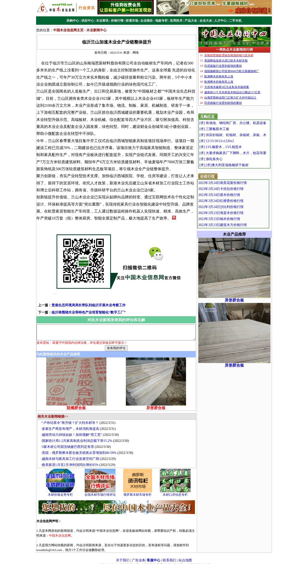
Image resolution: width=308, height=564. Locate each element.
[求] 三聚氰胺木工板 (223, 129)
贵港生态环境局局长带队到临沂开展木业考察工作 (81, 298)
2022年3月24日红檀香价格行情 (231, 201)
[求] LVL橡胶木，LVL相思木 (229, 147)
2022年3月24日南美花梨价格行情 (232, 183)
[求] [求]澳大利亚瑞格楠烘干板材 (232, 165)
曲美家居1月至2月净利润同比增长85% (71, 460)
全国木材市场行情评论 (101, 490)
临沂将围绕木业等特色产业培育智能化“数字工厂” (81, 305)
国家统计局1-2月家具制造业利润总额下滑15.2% (78, 436)
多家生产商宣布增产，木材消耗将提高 (71, 424)
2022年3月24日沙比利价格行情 (231, 207)
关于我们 (122, 556)
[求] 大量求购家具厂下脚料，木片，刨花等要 (242, 153)
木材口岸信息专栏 (176, 490)
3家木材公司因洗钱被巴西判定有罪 (69, 442)
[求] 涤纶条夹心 (220, 159)
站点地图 (185, 556)
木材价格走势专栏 (61, 490)
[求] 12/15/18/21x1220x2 (225, 141)
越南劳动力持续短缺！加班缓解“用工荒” (73, 430)
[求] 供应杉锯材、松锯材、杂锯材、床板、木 (242, 135)
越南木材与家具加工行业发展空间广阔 (71, 454)
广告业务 (138, 556)
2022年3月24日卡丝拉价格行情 (231, 189)
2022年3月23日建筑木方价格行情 (232, 225)
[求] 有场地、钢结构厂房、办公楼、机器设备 (242, 123)
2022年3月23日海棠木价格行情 (231, 213)
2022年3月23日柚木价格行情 (229, 219)
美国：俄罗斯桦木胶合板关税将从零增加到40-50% (80, 448)
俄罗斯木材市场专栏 (139, 490)
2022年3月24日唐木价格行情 (229, 195)
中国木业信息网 (198, 561)
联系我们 (169, 556)
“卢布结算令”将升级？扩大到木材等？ (71, 418)
